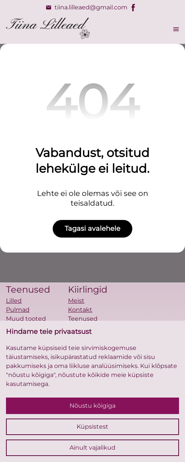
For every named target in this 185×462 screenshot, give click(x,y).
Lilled (14, 300)
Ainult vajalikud (92, 447)
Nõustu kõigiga (92, 405)
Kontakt (80, 309)
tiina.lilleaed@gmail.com (86, 7)
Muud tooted (26, 318)
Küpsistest (92, 426)
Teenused (83, 318)
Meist (76, 300)
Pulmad (18, 309)
